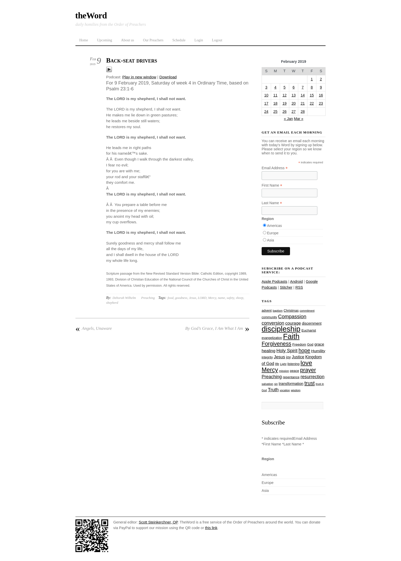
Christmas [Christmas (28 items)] (291, 310)
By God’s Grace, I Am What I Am (217, 328)
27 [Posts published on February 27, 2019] (294, 111)
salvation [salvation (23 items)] (267, 383)
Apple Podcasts (274, 281)
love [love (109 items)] (306, 362)
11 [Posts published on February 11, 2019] (275, 95)
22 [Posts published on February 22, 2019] (312, 103)
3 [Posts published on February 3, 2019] (266, 87)
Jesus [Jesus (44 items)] (279, 357)
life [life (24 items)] (277, 364)
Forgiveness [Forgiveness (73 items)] (276, 344)
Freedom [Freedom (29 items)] (299, 344)
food (170, 298)
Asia (270, 240)
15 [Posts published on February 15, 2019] (312, 95)
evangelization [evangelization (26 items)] (272, 338)
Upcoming (104, 40)
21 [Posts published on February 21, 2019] (303, 103)
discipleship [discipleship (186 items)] (281, 329)
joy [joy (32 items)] (288, 357)
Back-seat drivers (131, 60)
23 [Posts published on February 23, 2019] (321, 103)
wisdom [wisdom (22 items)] (295, 390)
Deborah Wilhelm (124, 298)
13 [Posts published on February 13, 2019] (294, 95)
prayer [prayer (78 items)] (308, 370)
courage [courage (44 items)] (293, 323)
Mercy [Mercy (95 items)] (270, 370)
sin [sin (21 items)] (276, 383)
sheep (239, 298)
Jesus (192, 298)
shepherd (112, 302)
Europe (273, 233)
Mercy (212, 298)
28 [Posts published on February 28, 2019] (303, 111)
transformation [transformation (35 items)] (291, 383)
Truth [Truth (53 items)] (273, 389)
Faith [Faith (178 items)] (291, 336)
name (221, 298)
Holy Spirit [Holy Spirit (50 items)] (286, 350)
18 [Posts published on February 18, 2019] (275, 103)
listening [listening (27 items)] (293, 364)
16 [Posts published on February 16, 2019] (321, 95)
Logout (217, 40)
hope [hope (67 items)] (304, 350)
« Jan (288, 119)
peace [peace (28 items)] (294, 371)
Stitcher (286, 287)
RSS (299, 287)
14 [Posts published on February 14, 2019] (303, 95)
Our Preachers (153, 40)
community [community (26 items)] (269, 317)
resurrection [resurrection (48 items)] (312, 376)
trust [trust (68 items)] (309, 383)
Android (296, 281)
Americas (274, 226)
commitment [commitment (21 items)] (307, 310)
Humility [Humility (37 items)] (318, 351)
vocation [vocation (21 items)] (285, 390)
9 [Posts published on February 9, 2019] (321, 87)
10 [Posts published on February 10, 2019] (266, 95)
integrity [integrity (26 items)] (267, 357)
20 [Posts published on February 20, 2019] (294, 103)
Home (83, 40)
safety (230, 298)
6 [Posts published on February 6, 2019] (294, 87)
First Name (272, 185)
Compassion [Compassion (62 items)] (292, 316)
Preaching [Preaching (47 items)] (272, 376)
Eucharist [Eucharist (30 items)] (309, 330)
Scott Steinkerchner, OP (158, 522)
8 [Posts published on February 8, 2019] (312, 87)
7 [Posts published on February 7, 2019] (303, 87)
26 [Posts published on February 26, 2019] (284, 111)
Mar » (298, 119)
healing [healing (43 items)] (268, 350)
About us (127, 40)
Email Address (275, 168)
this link (211, 528)
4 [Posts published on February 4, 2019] (275, 87)
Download (168, 77)
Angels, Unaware (93, 328)
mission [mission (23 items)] (284, 370)
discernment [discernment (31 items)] (311, 323)
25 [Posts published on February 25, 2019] (275, 111)
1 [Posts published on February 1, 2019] (312, 79)
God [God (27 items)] (310, 344)
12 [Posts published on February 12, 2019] (284, 95)
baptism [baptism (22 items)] (278, 310)
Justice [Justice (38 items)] (298, 357)
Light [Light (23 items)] (283, 363)
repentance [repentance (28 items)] (291, 377)
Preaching (148, 298)
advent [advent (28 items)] (267, 310)
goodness (181, 298)
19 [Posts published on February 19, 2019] (284, 103)
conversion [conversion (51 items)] (273, 323)
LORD (202, 298)
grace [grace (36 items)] (319, 344)
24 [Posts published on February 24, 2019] (266, 111)
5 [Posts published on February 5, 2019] (284, 87)
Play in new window (139, 77)
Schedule (178, 40)
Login (198, 40)
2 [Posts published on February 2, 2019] (321, 79)
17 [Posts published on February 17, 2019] (266, 103)
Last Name (272, 203)
